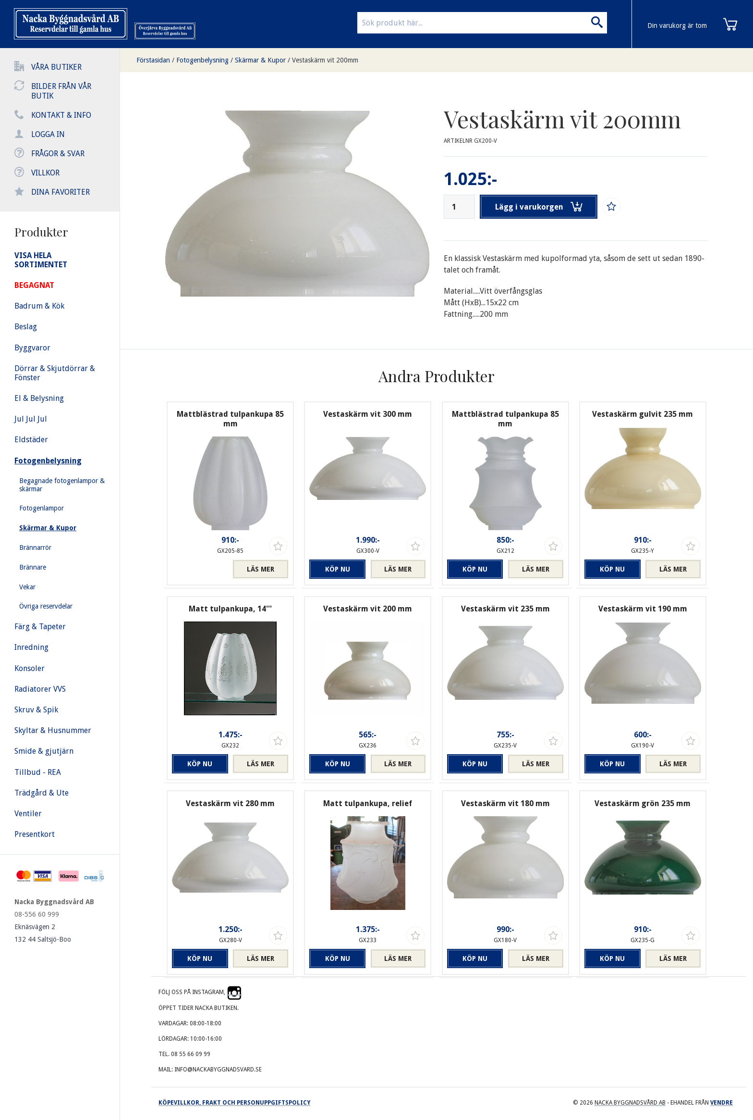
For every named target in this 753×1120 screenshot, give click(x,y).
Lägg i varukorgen (539, 207)
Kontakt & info (61, 115)
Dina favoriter (60, 192)
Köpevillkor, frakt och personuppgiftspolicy (234, 1102)
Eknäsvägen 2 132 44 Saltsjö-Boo (42, 933)
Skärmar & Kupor (260, 60)
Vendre (721, 1102)
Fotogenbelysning (202, 60)
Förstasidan (153, 60)
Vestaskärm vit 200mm (325, 60)
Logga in (48, 134)
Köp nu (337, 569)
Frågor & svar (58, 153)
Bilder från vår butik (61, 91)
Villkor (45, 172)
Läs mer (260, 569)
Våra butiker (56, 67)
